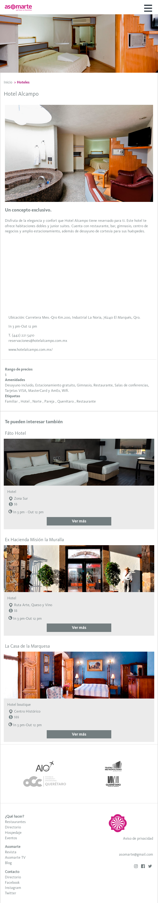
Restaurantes (15, 822)
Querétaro (65, 401)
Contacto (12, 871)
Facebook (12, 882)
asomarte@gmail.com (136, 854)
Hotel (25, 401)
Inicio (8, 82)
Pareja (49, 401)
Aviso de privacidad (138, 838)
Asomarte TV (15, 857)
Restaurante (86, 401)
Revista (10, 852)
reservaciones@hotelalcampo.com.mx (37, 340)
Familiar (11, 401)
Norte (37, 401)
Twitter (10, 893)
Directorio (13, 827)
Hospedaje (13, 832)
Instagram (13, 887)
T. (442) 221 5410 (21, 335)
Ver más (79, 521)
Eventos (11, 838)
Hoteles (23, 82)
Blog (8, 863)
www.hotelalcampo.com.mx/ (30, 349)
